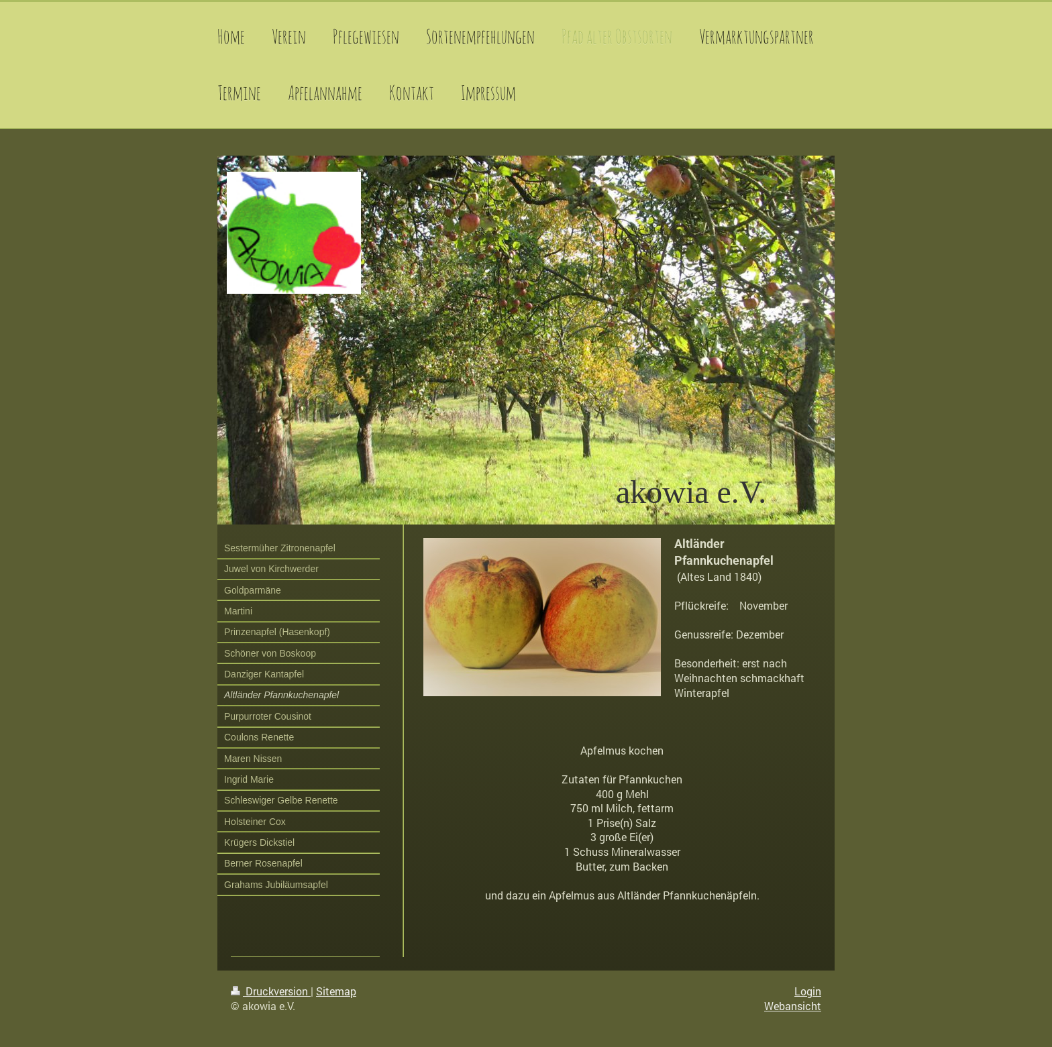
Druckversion (271, 991)
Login (807, 991)
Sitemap (336, 991)
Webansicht (792, 1006)
